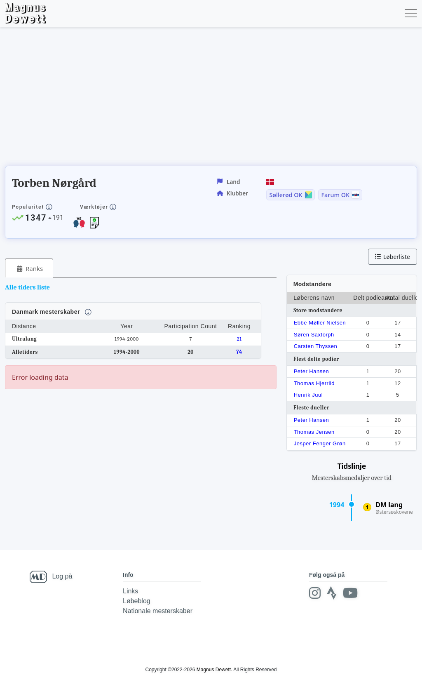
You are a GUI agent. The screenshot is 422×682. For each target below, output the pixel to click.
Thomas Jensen (314, 432)
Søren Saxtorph (314, 335)
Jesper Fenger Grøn (320, 443)
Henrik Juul (308, 395)
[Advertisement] (155, 99)
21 (239, 339)
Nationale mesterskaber (157, 610)
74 (239, 352)
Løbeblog (136, 600)
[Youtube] (350, 593)
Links (130, 591)
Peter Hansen (311, 371)
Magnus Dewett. (214, 670)
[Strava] (332, 593)
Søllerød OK (285, 195)
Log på (62, 576)
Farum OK (335, 195)
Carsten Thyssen (316, 346)
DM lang (389, 504)
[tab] (29, 268)
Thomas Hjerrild (314, 383)
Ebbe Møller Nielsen (320, 323)
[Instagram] (315, 593)
